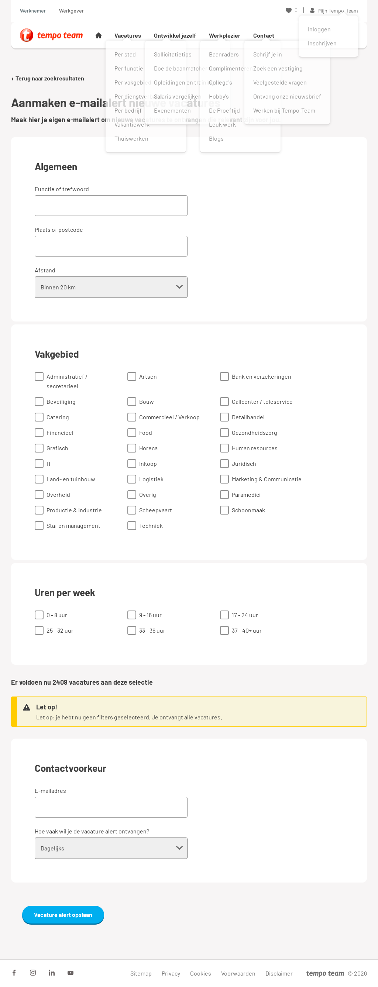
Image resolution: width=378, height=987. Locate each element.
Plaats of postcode (59, 229)
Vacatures (127, 35)
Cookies (200, 973)
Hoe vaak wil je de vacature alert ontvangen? (92, 831)
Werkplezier (224, 35)
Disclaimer (279, 973)
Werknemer (33, 10)
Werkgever (71, 10)
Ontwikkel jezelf (175, 35)
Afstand (45, 270)
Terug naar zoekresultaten (47, 78)
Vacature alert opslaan (63, 914)
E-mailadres (50, 790)
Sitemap (141, 973)
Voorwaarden (238, 973)
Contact (263, 35)
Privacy (171, 973)
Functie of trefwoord (62, 188)
